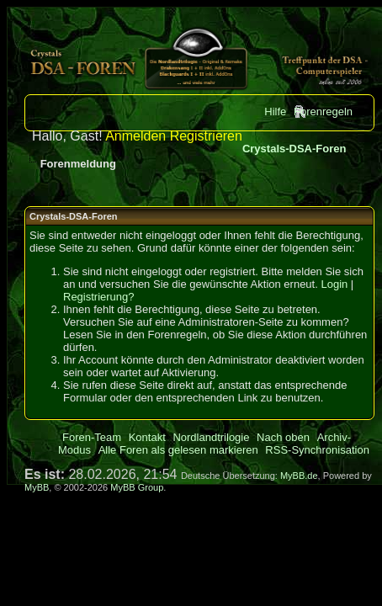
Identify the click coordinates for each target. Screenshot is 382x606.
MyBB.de (299, 475)
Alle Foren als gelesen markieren (178, 450)
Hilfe (275, 111)
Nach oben (283, 437)
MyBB (36, 487)
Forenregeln (323, 111)
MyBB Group (136, 487)
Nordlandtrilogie (210, 437)
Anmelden (135, 136)
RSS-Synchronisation (317, 450)
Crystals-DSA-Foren (294, 148)
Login (334, 284)
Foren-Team (91, 437)
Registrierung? (99, 296)
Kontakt (147, 437)
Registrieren (206, 136)
